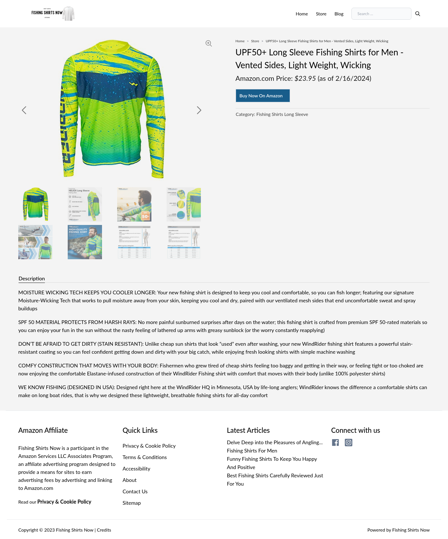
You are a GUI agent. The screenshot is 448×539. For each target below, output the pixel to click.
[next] (199, 110)
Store (321, 13)
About (130, 480)
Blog (339, 13)
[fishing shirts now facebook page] (335, 442)
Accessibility (136, 468)
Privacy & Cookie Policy (64, 501)
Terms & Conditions (145, 457)
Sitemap (132, 503)
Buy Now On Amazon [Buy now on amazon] (261, 95)
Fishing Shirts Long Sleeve (282, 114)
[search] (417, 13)
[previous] (24, 110)
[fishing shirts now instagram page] (348, 442)
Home (302, 13)
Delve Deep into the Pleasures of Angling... (275, 442)
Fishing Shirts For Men (252, 450)
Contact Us (135, 491)
